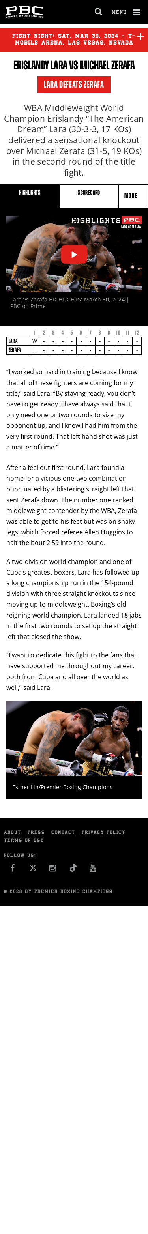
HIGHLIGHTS (30, 192)
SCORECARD (89, 192)
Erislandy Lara (40, 65)
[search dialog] (99, 11)
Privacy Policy (104, 832)
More (131, 195)
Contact (63, 832)
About (12, 832)
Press (36, 832)
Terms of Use (24, 840)
